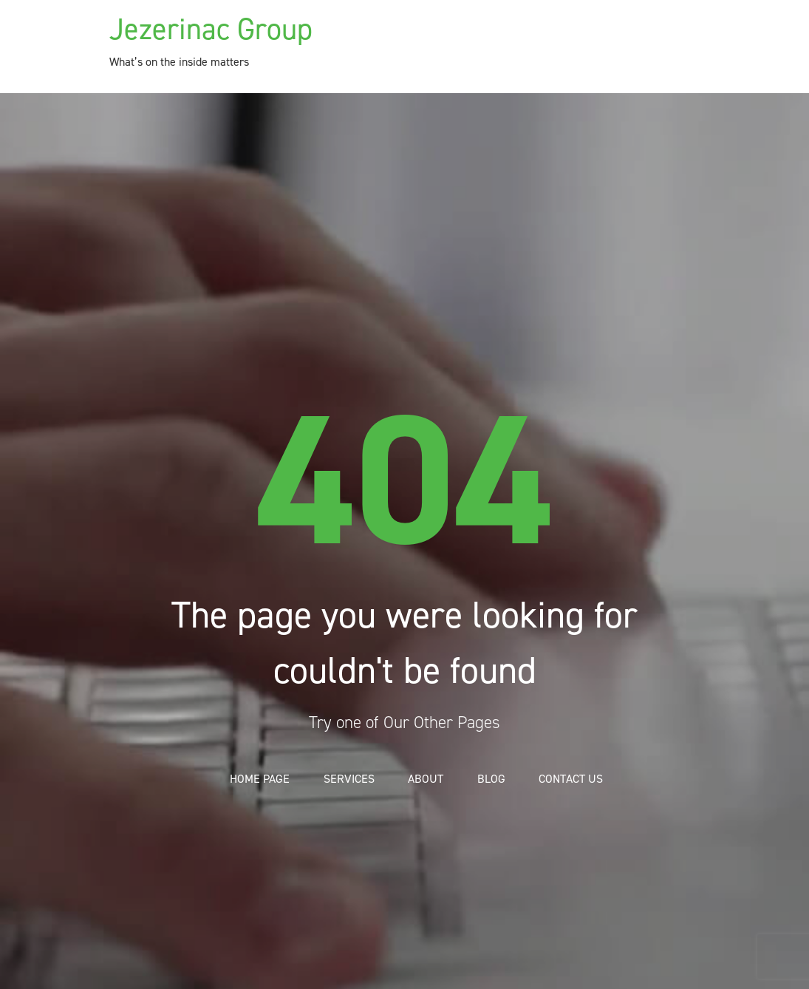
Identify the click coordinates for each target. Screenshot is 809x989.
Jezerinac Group (211, 29)
